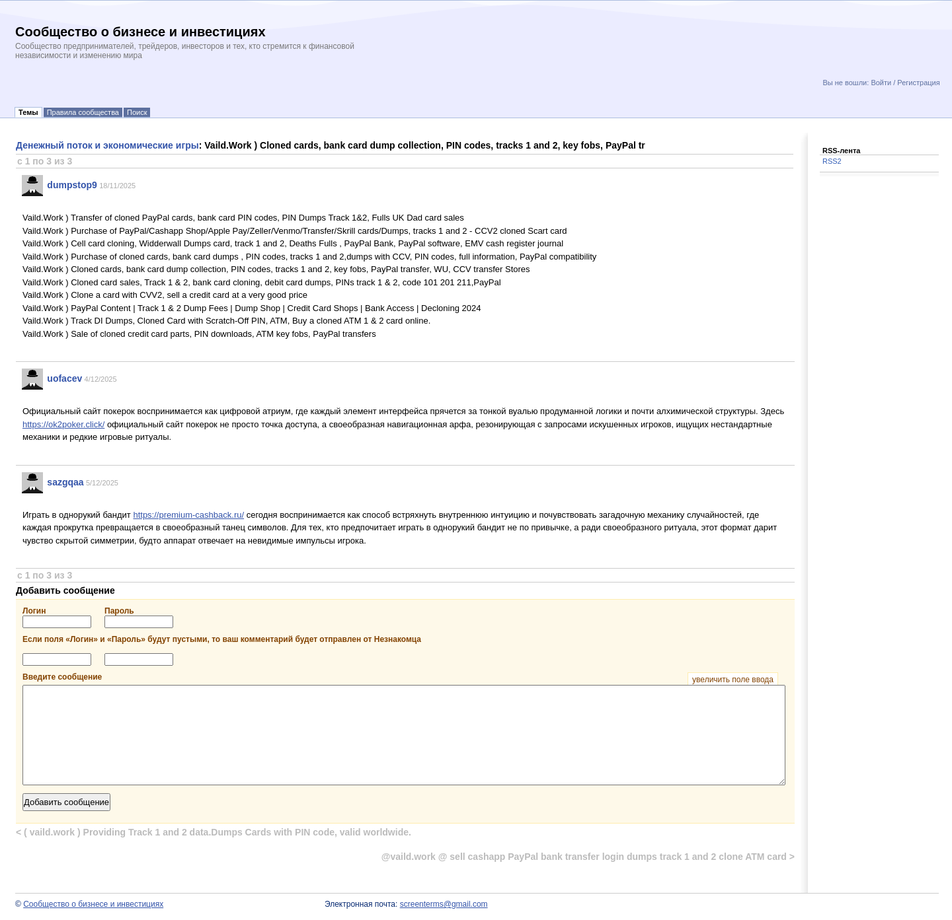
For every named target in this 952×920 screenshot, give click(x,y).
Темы (28, 112)
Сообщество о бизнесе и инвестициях (93, 904)
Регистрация (918, 83)
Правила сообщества (83, 112)
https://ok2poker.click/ (63, 424)
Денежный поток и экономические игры (107, 145)
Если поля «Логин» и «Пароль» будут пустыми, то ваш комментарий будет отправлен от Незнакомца (221, 639)
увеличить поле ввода (733, 679)
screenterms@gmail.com (444, 904)
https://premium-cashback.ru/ (188, 515)
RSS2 (832, 161)
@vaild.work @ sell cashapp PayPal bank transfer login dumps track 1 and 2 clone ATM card (588, 856)
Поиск (137, 112)
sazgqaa (65, 482)
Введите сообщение (400, 677)
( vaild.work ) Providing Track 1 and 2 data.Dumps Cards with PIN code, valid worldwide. (213, 832)
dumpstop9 (72, 185)
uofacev (64, 378)
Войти (881, 83)
